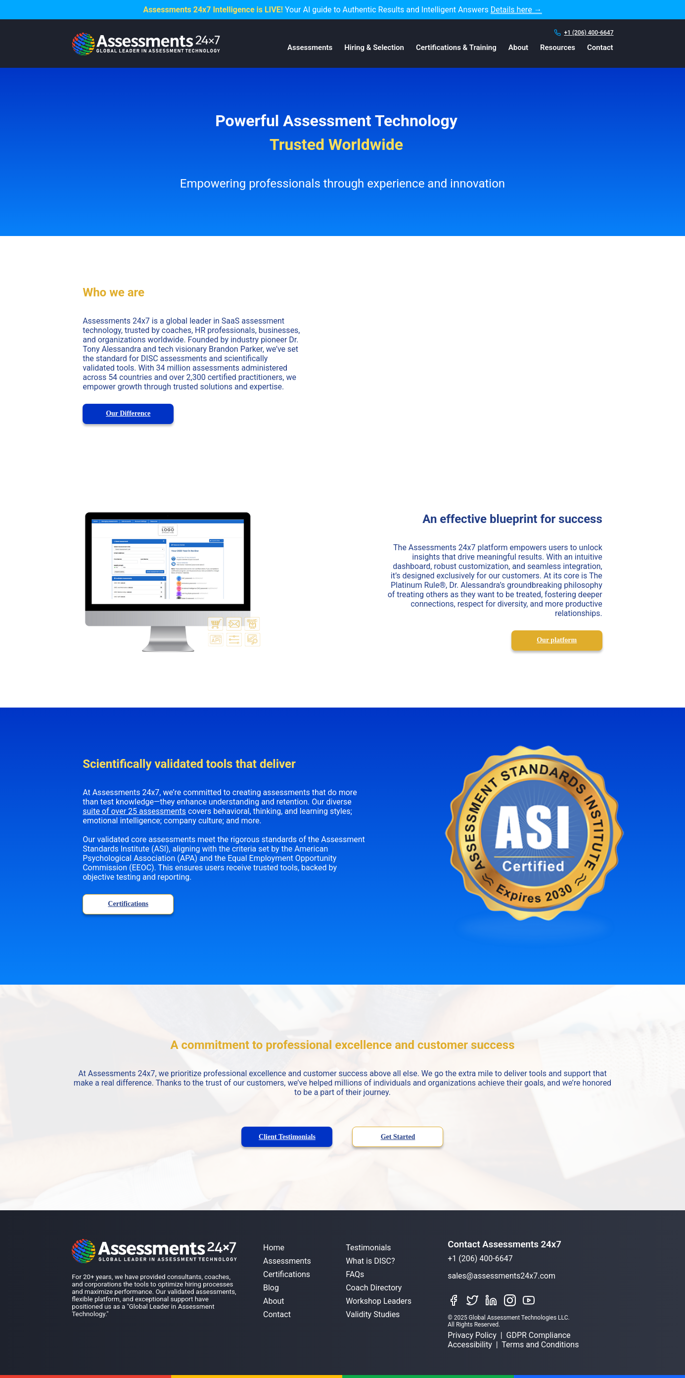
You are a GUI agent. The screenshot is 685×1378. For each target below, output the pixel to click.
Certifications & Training (456, 47)
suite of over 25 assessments (134, 811)
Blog (271, 1287)
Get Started (398, 1136)
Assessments (309, 47)
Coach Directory (374, 1287)
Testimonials (368, 1247)
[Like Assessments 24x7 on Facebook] (456, 1301)
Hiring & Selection (374, 47)
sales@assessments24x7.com (501, 1276)
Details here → (516, 9)
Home (273, 1247)
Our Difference (128, 413)
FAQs (355, 1274)
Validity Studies (373, 1314)
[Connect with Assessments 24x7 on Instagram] (512, 1301)
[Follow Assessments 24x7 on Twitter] (474, 1301)
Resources (557, 47)
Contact (600, 47)
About (518, 47)
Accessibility (470, 1344)
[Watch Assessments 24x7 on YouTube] (531, 1301)
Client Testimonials (287, 1136)
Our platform (557, 640)
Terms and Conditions (540, 1344)
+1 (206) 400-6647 (588, 32)
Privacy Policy (472, 1335)
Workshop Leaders (378, 1301)
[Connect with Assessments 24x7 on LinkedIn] (493, 1301)
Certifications (128, 903)
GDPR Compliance (538, 1335)
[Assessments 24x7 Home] (146, 53)
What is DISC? (370, 1261)
